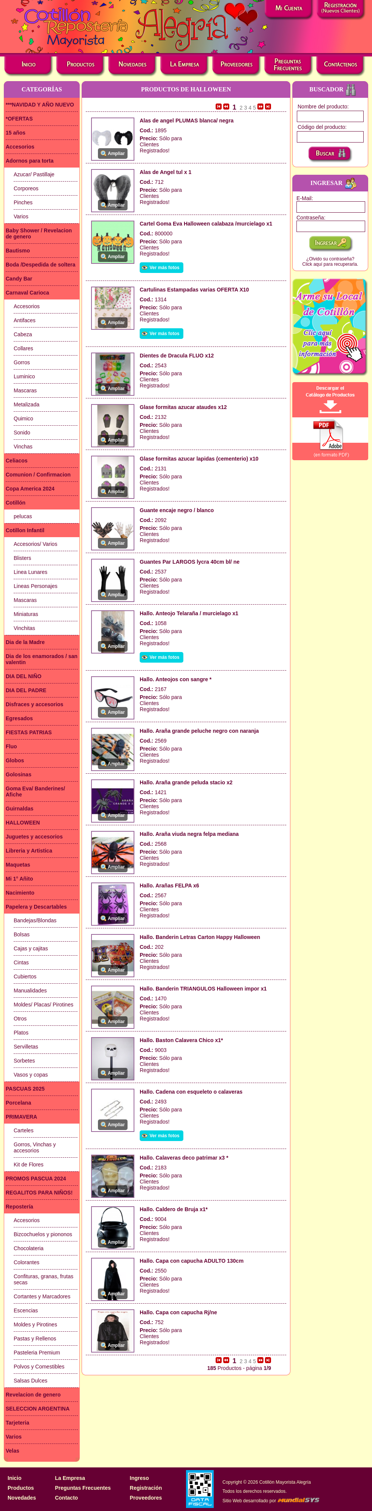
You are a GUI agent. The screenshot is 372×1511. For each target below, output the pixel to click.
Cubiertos (25, 976)
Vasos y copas (31, 1075)
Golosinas (19, 774)
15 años (15, 133)
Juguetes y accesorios (34, 837)
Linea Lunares (30, 572)
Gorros (22, 362)
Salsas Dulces (30, 1381)
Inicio (15, 1478)
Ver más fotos (165, 267)
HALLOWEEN (23, 823)
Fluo (11, 746)
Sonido (22, 432)
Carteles (23, 1130)
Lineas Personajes (35, 586)
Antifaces (25, 320)
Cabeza (23, 334)
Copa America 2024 (30, 489)
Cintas (21, 962)
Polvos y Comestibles (39, 1367)
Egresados (19, 718)
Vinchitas (24, 628)
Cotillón (15, 503)
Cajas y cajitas (31, 948)
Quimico (23, 418)
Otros (20, 1019)
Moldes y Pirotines (35, 1324)
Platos (21, 1033)
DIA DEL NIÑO (23, 676)
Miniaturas (26, 614)
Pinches (23, 202)
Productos (21, 1488)
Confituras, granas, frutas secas (43, 1279)
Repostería (19, 1207)
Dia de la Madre (25, 642)
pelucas (23, 516)
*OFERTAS (19, 119)
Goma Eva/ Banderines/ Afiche (35, 791)
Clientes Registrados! (155, 147)
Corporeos (26, 188)
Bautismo (18, 251)
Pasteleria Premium (37, 1353)
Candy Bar (19, 279)
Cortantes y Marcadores (42, 1296)
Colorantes (26, 1262)
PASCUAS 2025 (25, 1089)
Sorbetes (24, 1061)
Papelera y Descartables (36, 907)
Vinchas (23, 447)
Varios (21, 216)
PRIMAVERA (21, 1117)
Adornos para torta (30, 161)
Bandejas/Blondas (35, 920)
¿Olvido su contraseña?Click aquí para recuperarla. (330, 261)
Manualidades (30, 990)
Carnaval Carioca (27, 293)
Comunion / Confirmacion (38, 475)
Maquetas (18, 865)
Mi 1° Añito (19, 879)
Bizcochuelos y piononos (43, 1234)
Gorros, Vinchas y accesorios (35, 1147)
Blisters (22, 558)
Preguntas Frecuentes (83, 1488)
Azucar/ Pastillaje (34, 174)
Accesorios (20, 147)
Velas (12, 1451)
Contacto (66, 1498)
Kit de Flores (29, 1164)
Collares (23, 348)
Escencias (26, 1310)
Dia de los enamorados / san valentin (41, 659)
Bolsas (22, 934)
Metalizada (26, 404)
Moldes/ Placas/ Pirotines (43, 1005)
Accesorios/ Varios (35, 544)
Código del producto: (322, 127)
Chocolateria (29, 1248)
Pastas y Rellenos (35, 1338)
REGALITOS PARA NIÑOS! (39, 1193)
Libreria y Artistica (29, 851)
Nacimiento (20, 893)
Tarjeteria (17, 1423)
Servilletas (26, 1047)
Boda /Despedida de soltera (41, 265)
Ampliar (116, 153)
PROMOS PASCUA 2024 (36, 1179)
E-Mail (304, 198)
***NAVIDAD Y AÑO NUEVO (40, 105)
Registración (146, 1488)
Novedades (22, 1498)
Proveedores (146, 1498)
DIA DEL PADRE (26, 690)
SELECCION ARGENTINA (37, 1409)
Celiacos (17, 461)
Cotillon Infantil (25, 530)
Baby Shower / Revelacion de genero (39, 233)
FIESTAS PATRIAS (29, 732)
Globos (15, 760)
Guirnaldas (19, 809)
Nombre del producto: (323, 106)
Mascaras (25, 390)
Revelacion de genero (33, 1395)
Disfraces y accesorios (34, 704)
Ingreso (139, 1478)
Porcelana (18, 1103)
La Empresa (70, 1478)
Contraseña (310, 218)
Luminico (24, 376)
